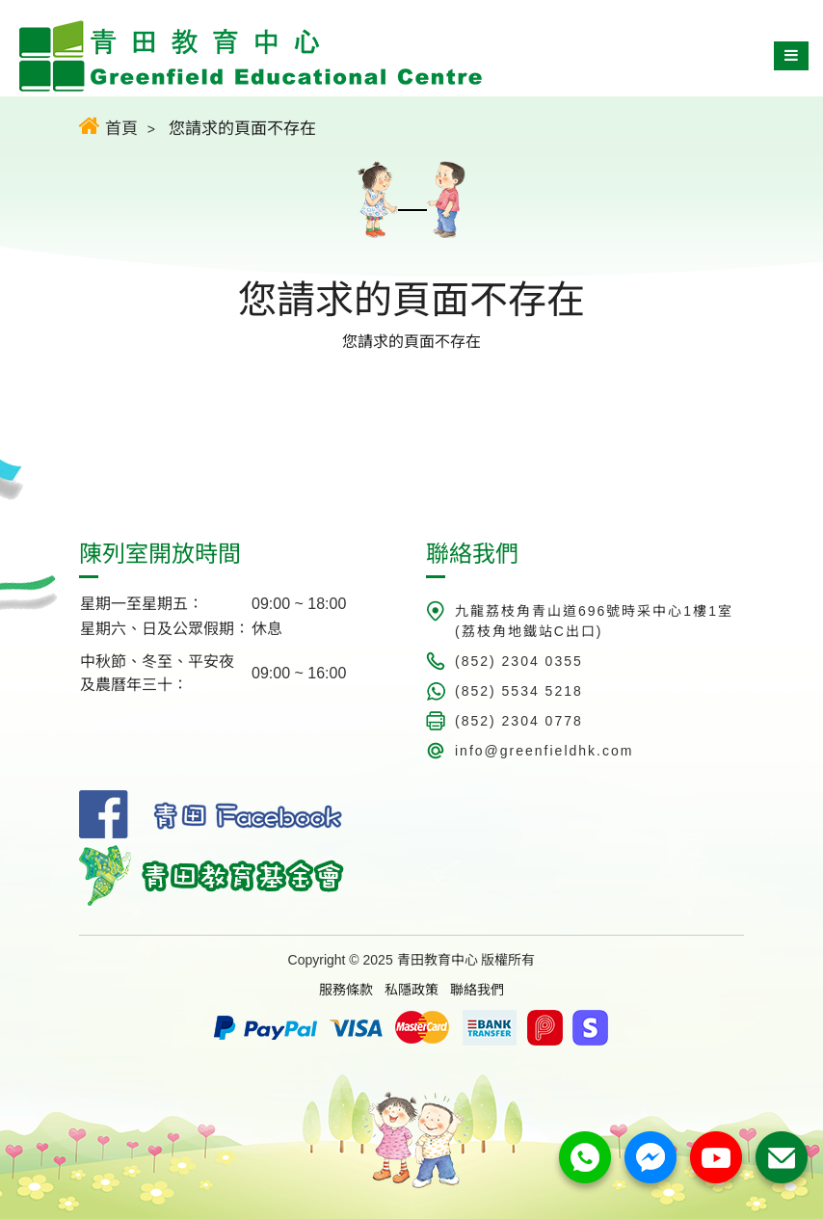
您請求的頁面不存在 (242, 128)
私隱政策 (411, 989)
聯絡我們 (477, 989)
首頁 (108, 126)
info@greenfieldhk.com (544, 750)
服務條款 (346, 989)
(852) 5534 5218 (519, 691)
